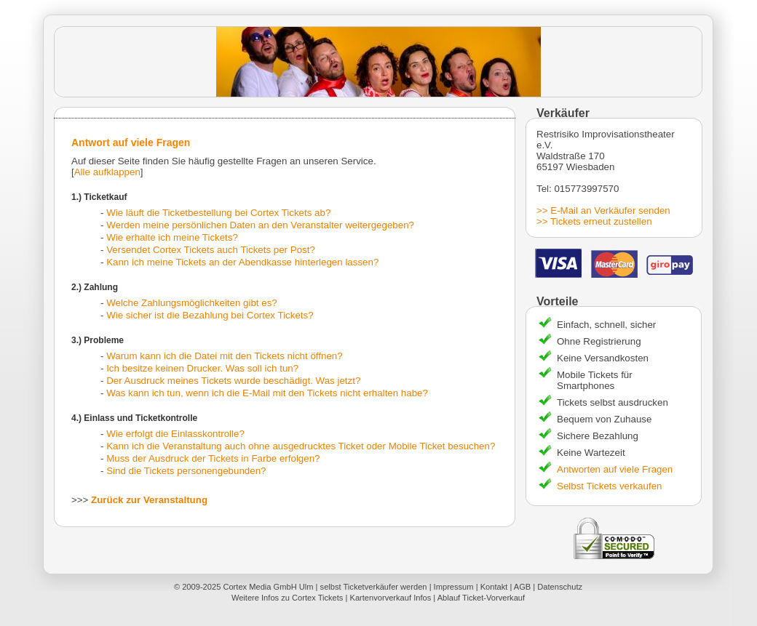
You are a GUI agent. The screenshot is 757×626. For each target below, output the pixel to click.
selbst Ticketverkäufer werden (373, 586)
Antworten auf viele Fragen (615, 469)
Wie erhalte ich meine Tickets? (172, 237)
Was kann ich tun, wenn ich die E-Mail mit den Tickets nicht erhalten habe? (267, 393)
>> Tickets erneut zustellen (594, 221)
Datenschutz (559, 586)
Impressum (454, 586)
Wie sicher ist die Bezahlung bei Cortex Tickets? (209, 315)
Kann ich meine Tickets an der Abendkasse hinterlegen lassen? (242, 262)
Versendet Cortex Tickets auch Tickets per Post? (210, 249)
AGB (522, 586)
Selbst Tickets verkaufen (609, 486)
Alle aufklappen (107, 171)
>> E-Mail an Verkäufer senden (603, 210)
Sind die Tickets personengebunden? (186, 470)
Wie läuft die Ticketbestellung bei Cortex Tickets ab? (218, 212)
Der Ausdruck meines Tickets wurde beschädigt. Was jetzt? (233, 380)
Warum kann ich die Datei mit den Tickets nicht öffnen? (224, 355)
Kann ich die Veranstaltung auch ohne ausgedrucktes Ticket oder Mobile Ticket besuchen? (300, 446)
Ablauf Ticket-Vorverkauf (481, 597)
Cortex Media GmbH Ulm (268, 586)
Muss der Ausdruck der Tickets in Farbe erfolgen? (213, 458)
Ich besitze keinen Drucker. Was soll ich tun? (202, 368)
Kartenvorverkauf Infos (390, 597)
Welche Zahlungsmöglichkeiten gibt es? (191, 302)
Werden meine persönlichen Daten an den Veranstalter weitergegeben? (260, 225)
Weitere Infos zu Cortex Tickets (287, 597)
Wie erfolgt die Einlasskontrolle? (175, 433)
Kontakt (494, 586)
